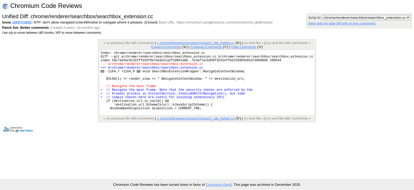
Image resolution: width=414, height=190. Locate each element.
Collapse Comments (206, 47)
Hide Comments (243, 47)
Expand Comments (166, 47)
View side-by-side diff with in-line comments (341, 23)
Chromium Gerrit (219, 185)
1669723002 (22, 22)
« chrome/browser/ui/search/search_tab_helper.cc (195, 43)
